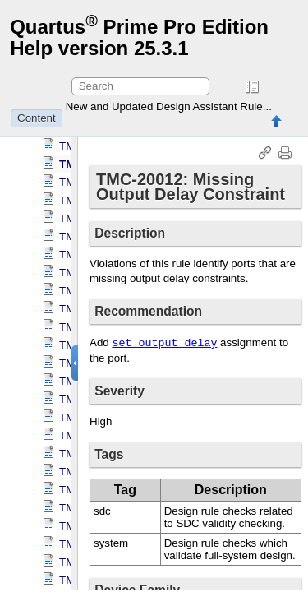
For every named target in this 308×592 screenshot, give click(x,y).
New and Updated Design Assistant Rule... (169, 106)
